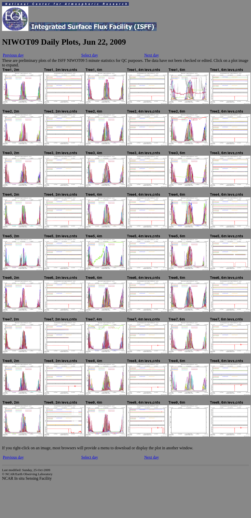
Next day (151, 55)
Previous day (13, 55)
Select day (89, 55)
